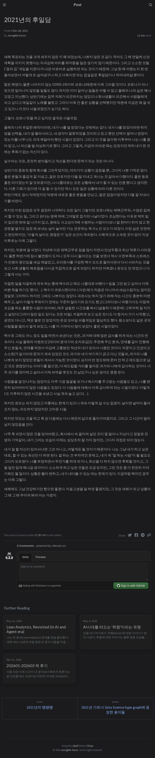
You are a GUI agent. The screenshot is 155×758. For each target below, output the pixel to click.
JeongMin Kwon (16, 35)
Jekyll (75, 745)
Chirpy (89, 745)
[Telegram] (143, 535)
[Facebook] (136, 535)
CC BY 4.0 (40, 535)
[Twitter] (130, 535)
